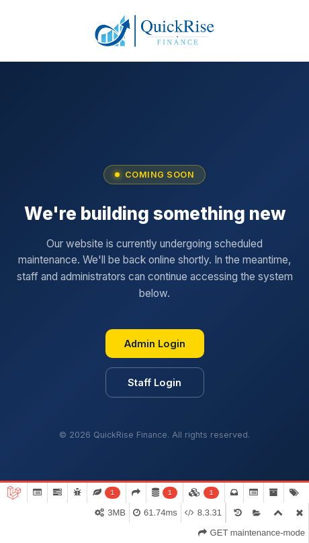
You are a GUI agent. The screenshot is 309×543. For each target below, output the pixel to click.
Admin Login (154, 343)
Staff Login (154, 382)
